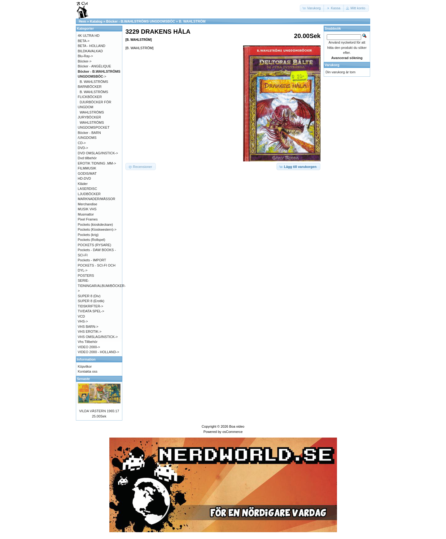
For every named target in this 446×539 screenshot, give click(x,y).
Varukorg (332, 65)
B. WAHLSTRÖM (192, 21)
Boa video (236, 426)
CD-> (82, 143)
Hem (82, 21)
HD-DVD (84, 178)
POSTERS (86, 275)
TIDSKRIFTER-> (90, 306)
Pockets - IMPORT (92, 260)
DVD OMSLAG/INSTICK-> (98, 153)
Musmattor (86, 214)
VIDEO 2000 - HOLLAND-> (98, 352)
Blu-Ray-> (85, 56)
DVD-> (83, 148)
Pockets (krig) (88, 235)
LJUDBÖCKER (89, 194)
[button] (312, 8)
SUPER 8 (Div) (89, 296)
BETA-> (84, 41)
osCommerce (232, 432)
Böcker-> (84, 61)
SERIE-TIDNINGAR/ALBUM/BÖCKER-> (102, 286)
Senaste (83, 379)
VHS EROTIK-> (90, 331)
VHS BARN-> (88, 326)
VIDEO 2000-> (89, 347)
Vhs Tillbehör (88, 342)
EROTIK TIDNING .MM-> (97, 163)
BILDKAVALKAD (90, 51)
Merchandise (87, 204)
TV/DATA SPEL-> (91, 311)
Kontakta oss (88, 371)
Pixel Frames (88, 219)
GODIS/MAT (87, 173)
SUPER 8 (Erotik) (91, 301)
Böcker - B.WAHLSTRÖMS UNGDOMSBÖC (140, 21)
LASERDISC (87, 188)
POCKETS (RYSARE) (94, 245)
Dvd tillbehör (87, 158)
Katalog (96, 21)
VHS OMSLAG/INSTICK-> (98, 337)
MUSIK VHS (87, 209)
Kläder (83, 184)
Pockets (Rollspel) (91, 240)
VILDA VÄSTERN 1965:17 (99, 411)
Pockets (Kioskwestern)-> (97, 229)
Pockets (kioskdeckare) (95, 224)
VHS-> (83, 321)
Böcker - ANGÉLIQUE (94, 66)
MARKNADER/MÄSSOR (96, 199)
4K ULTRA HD (88, 35)
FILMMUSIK (87, 168)
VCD (81, 316)
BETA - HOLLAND (91, 46)
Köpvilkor (85, 366)
